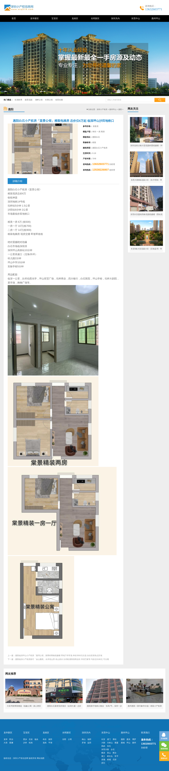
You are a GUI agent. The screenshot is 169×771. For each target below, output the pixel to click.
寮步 (114, 753)
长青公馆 (49, 100)
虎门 (109, 739)
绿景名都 (59, 100)
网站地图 (40, 758)
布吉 (44, 739)
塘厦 (116, 743)
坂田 (50, 739)
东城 (103, 759)
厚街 (114, 739)
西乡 (25, 739)
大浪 (5, 743)
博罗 (134, 739)
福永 (36, 739)
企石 (113, 749)
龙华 (5, 739)
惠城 (123, 743)
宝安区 (54, 18)
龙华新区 (34, 18)
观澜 (11, 743)
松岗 (31, 743)
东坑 (109, 746)
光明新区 (95, 18)
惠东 (128, 739)
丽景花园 (28, 100)
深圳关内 (115, 18)
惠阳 (120, 109)
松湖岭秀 (18, 100)
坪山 (128, 743)
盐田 (89, 743)
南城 (109, 759)
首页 (14, 18)
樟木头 (110, 756)
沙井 (25, 743)
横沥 (103, 753)
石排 (114, 759)
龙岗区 (74, 18)
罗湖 (84, 743)
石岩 (31, 739)
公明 (70, 739)
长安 (103, 739)
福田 (89, 739)
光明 (64, 739)
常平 (116, 756)
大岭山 (110, 743)
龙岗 (44, 743)
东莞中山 (135, 18)
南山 (84, 739)
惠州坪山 (155, 18)
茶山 (109, 753)
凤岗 (103, 746)
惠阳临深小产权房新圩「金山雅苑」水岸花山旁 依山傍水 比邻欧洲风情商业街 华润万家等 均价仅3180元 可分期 (62, 659)
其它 (103, 763)
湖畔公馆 (39, 100)
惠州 (134, 743)
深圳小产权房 (102, 109)
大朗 (103, 743)
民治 (11, 739)
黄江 (103, 756)
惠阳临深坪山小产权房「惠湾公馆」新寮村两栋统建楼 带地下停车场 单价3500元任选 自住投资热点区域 (58, 655)
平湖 (50, 743)
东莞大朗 (105, 749)
